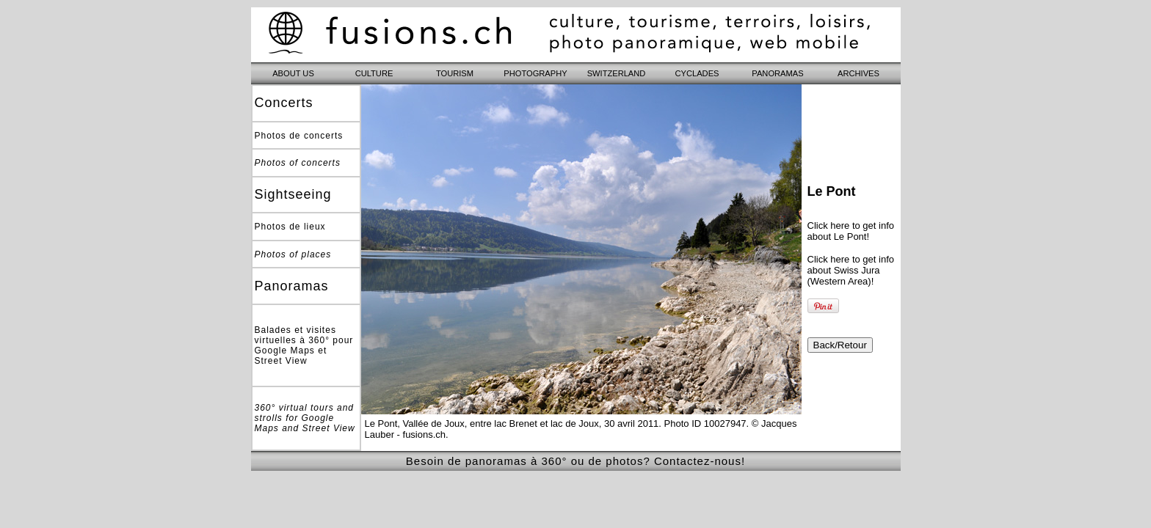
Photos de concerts (299, 136)
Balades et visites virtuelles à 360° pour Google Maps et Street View (304, 345)
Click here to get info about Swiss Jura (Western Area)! (851, 270)
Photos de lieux (290, 226)
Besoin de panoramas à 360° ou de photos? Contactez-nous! (575, 461)
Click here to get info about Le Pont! (851, 231)
